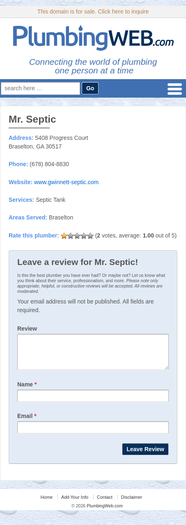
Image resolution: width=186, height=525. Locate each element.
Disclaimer (131, 503)
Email (27, 422)
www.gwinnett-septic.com (66, 182)
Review (27, 328)
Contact (105, 503)
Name (27, 390)
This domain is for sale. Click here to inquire (93, 11)
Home (47, 503)
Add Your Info (74, 503)
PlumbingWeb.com (104, 511)
